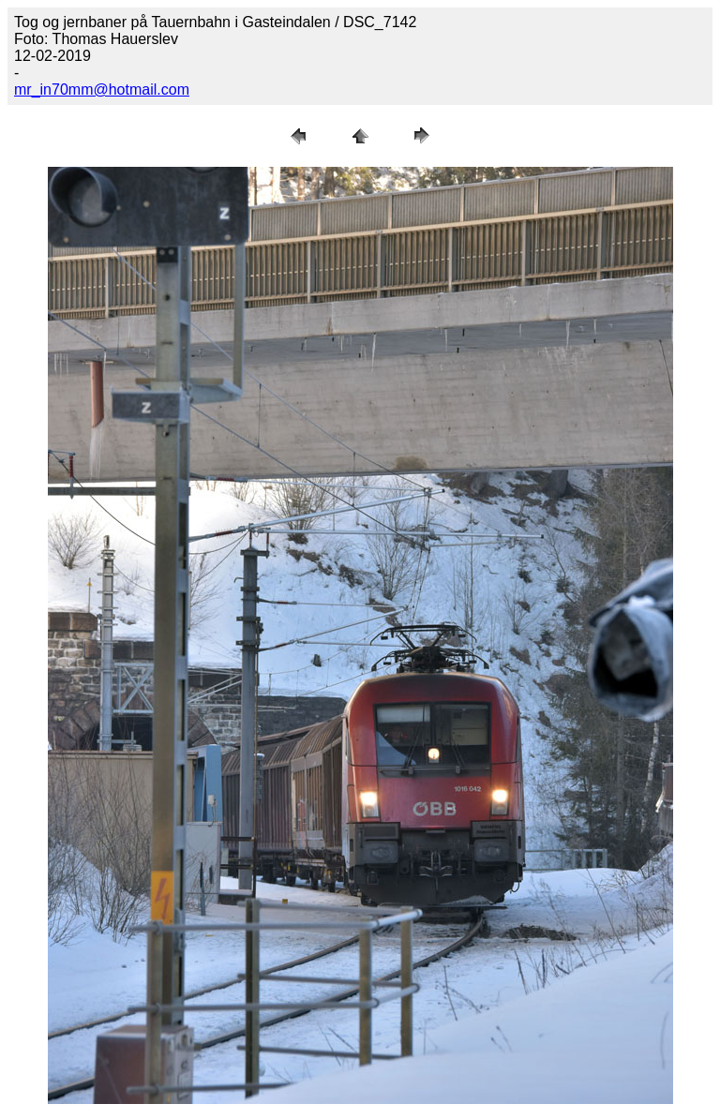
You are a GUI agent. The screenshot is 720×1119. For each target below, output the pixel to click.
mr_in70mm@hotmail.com (101, 89)
